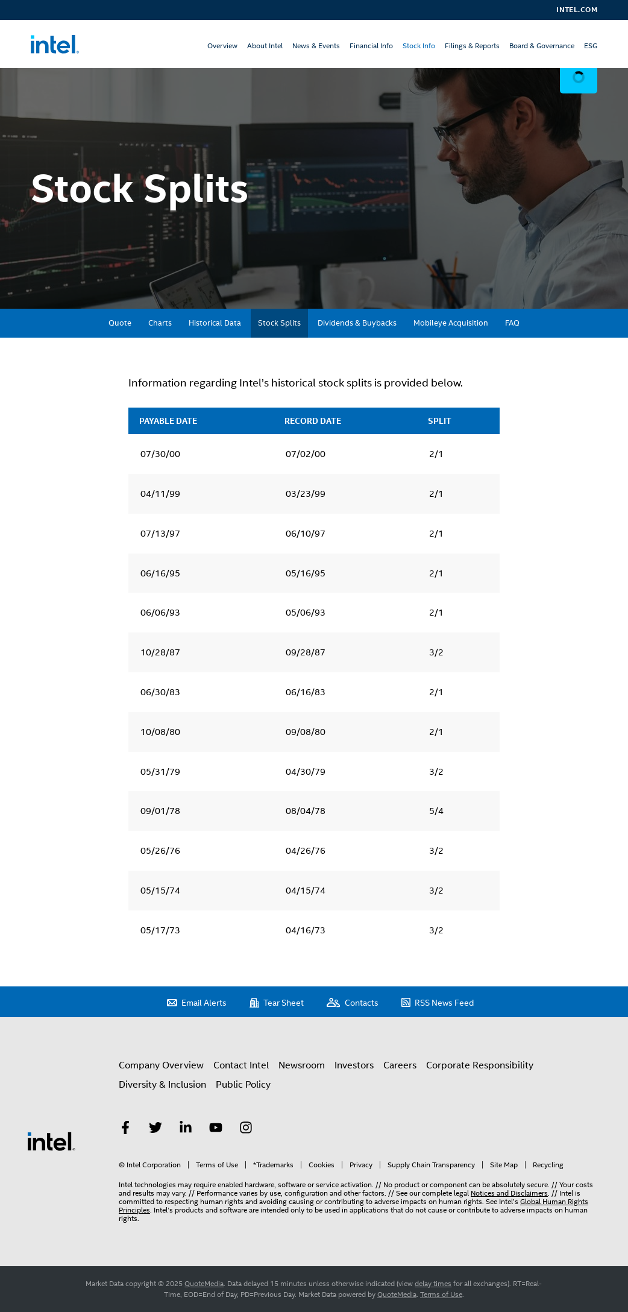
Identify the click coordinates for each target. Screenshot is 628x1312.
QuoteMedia (204, 1283)
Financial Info (371, 46)
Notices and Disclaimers (509, 1193)
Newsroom (301, 1065)
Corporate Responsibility (479, 1065)
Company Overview (161, 1065)
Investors (354, 1065)
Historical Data (215, 323)
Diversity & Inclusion (162, 1085)
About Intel (265, 46)
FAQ (512, 323)
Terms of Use (217, 1164)
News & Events (316, 46)
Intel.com (576, 9)
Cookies (321, 1164)
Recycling (548, 1164)
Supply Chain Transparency (431, 1164)
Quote (119, 323)
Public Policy (243, 1085)
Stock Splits (279, 323)
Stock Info (419, 46)
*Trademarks (273, 1164)
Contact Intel (241, 1065)
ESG (590, 46)
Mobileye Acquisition (450, 323)
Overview (222, 46)
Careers (399, 1065)
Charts (160, 323)
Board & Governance (541, 46)
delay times (433, 1283)
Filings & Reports (472, 46)
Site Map (504, 1164)
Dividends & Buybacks (357, 323)
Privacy (361, 1164)
